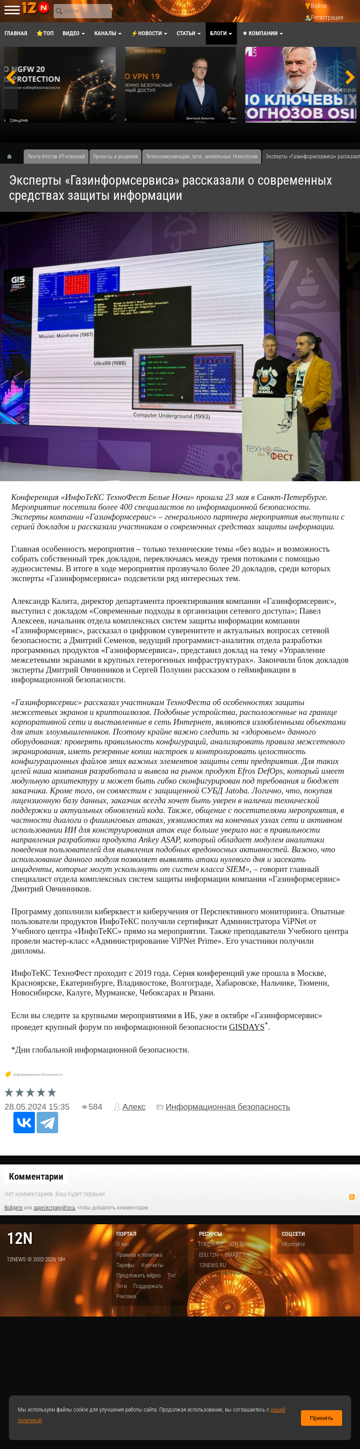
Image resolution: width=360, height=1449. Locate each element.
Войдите (13, 1208)
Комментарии (36, 1176)
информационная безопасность (38, 1075)
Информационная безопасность (227, 1106)
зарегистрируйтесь (55, 1208)
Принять (321, 1418)
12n (20, 1238)
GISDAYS (246, 1027)
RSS (352, 1197)
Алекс (134, 1106)
